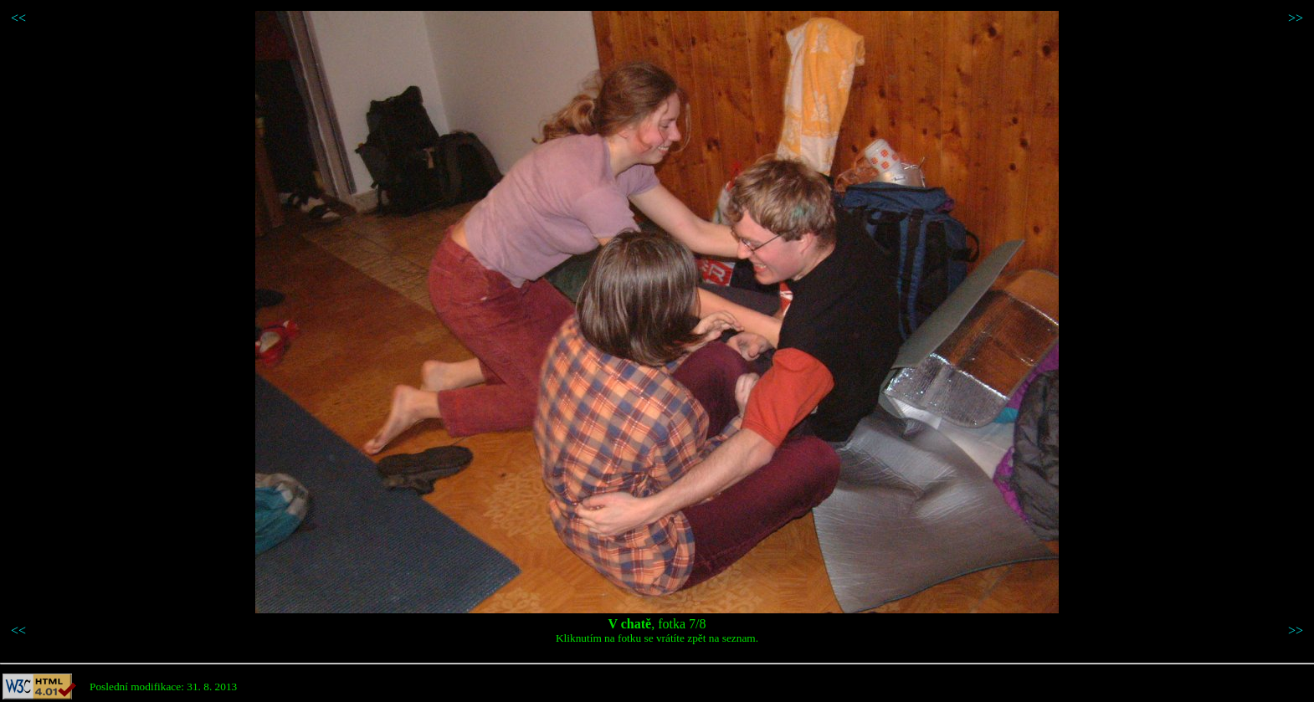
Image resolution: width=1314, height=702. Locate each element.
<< (18, 18)
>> (1295, 18)
